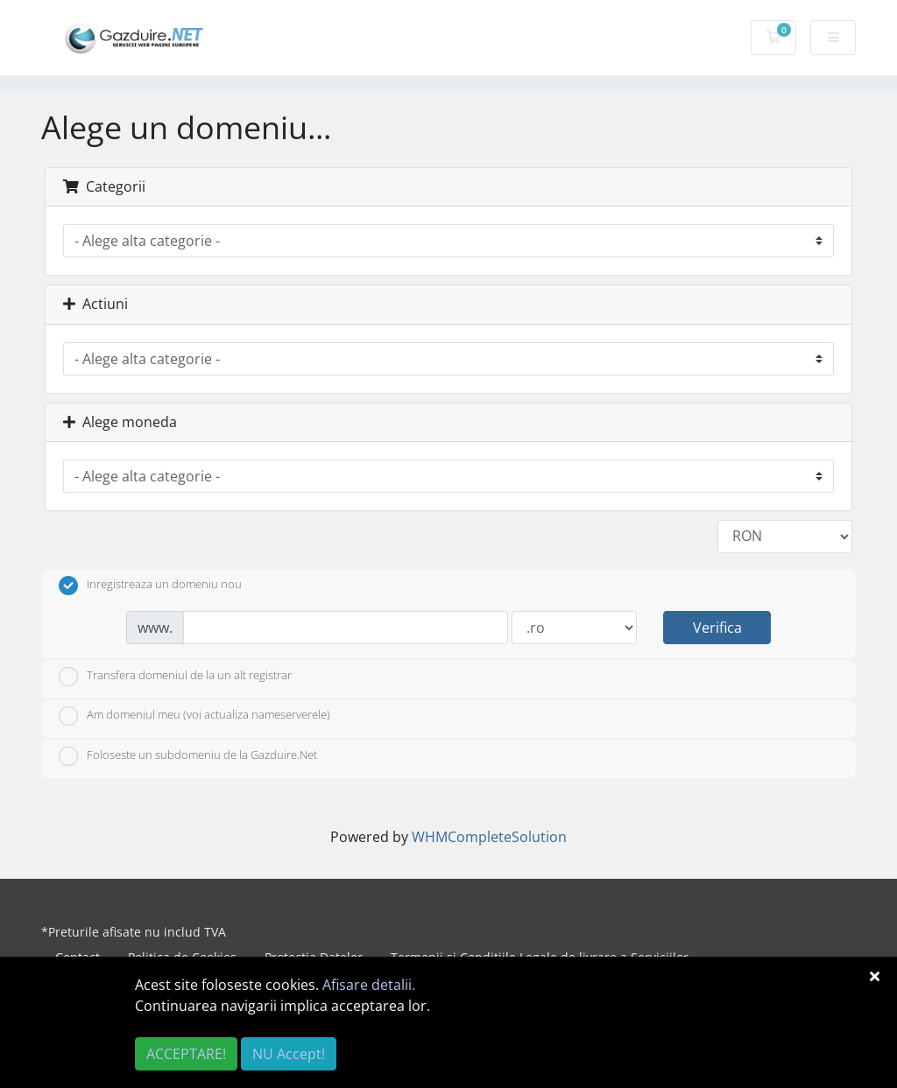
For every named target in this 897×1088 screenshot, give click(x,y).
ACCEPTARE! (186, 1053)
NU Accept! (288, 1053)
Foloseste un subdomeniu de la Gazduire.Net (188, 756)
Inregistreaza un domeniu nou (150, 585)
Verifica (717, 627)
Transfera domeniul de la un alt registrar (175, 676)
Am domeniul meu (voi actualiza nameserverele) (194, 716)
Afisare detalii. (368, 984)
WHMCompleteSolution (489, 836)
